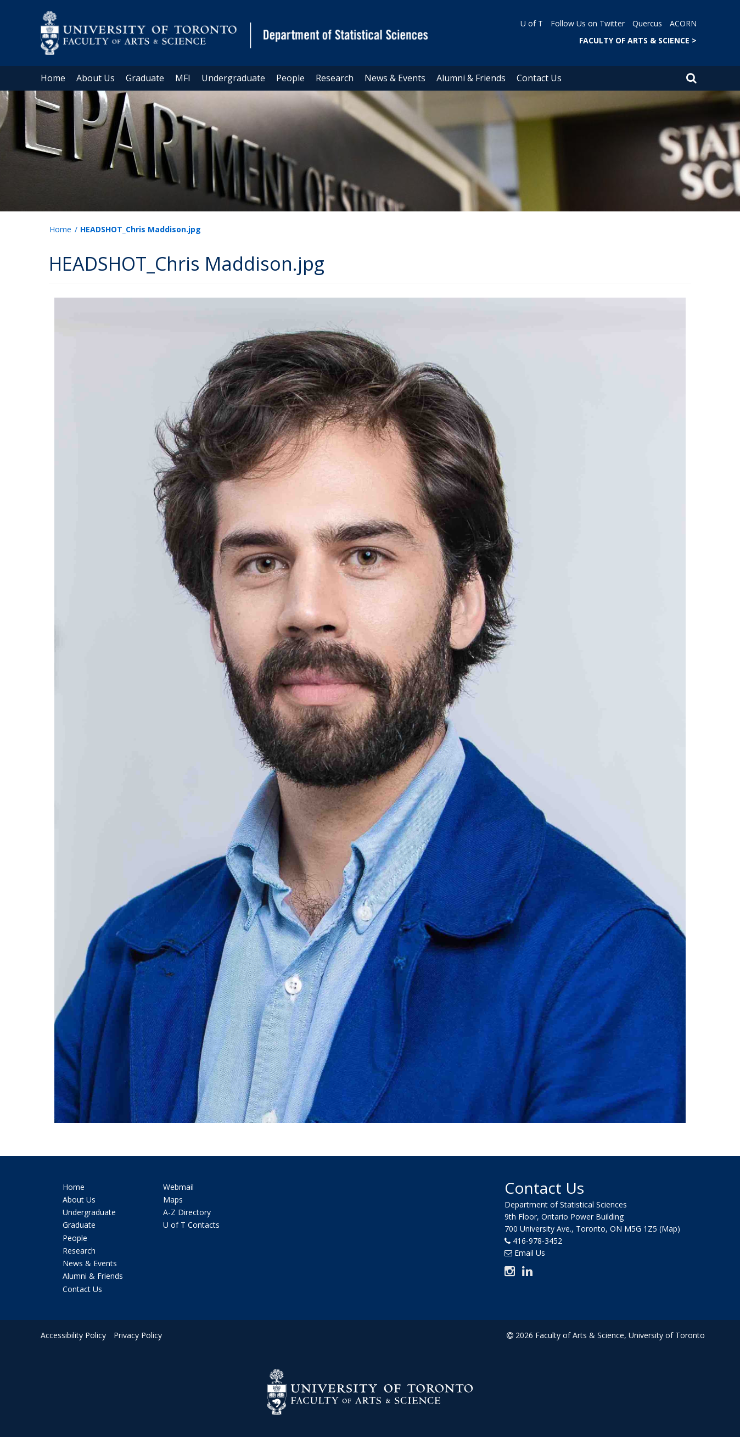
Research (335, 78)
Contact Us (539, 78)
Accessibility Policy (73, 1335)
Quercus (647, 23)
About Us (95, 78)
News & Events (395, 78)
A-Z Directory (187, 1212)
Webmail (178, 1187)
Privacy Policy (138, 1335)
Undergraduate (233, 78)
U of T (531, 23)
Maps (173, 1199)
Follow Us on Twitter (588, 23)
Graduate (145, 78)
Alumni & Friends (471, 78)
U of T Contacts (191, 1225)
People (290, 78)
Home (53, 78)
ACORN (683, 23)
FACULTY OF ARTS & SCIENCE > (638, 40)
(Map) (669, 1228)
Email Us (529, 1253)
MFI (182, 78)
